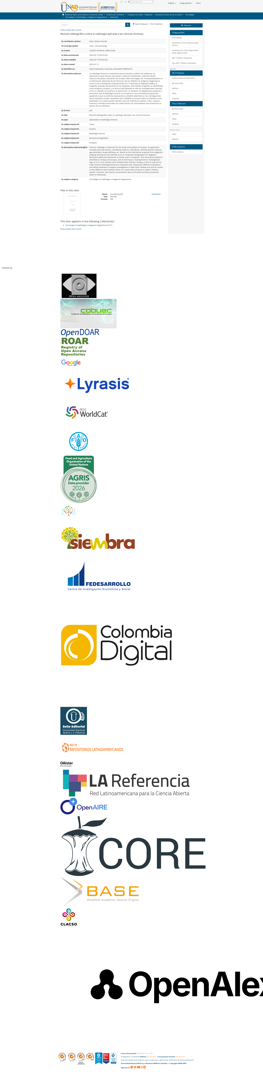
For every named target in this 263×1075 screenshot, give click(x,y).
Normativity (177, 37)
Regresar (186, 25)
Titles (174, 93)
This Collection (155, 24)
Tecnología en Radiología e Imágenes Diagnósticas (86, 17)
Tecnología (189, 14)
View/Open (156, 194)
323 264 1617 (151, 1057)
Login (174, 134)
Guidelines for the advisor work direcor (185, 44)
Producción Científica (115, 14)
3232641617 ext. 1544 (145, 1053)
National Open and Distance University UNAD (84, 14)
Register (175, 139)
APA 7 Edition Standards (182, 58)
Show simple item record (70, 30)
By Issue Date (177, 83)
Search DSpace (140, 24)
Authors (175, 88)
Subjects (175, 98)
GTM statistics (178, 152)
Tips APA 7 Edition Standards (184, 63)
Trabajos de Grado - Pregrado (139, 14)
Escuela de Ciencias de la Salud (168, 14)
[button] (172, 3)
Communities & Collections (183, 78)
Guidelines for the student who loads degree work (185, 51)
